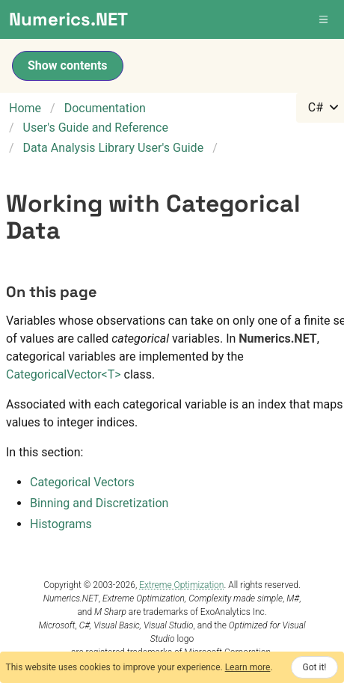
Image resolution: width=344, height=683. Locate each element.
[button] (324, 19)
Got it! (315, 667)
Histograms (61, 524)
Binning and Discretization (99, 503)
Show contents (68, 65)
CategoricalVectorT (63, 374)
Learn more (248, 667)
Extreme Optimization (181, 585)
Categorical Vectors (82, 482)
